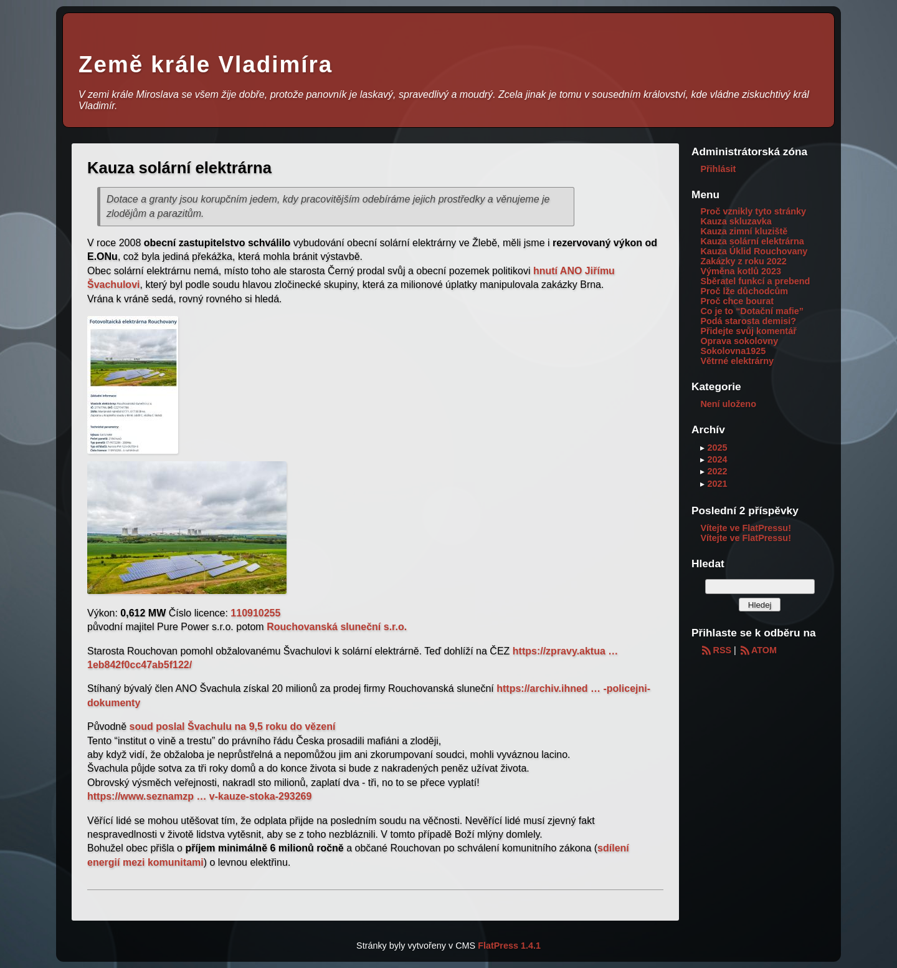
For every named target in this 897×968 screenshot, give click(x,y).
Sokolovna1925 (733, 351)
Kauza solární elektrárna (752, 241)
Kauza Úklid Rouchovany (753, 251)
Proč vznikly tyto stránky (753, 211)
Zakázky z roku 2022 (743, 261)
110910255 (255, 613)
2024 (717, 459)
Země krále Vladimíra (205, 64)
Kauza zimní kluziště (743, 231)
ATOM (758, 650)
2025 (717, 448)
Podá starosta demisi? (748, 321)
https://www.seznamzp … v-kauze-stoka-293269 (199, 796)
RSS (715, 650)
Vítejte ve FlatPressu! (745, 528)
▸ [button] (703, 448)
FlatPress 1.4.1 (509, 946)
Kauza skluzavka (735, 221)
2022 (717, 471)
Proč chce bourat (737, 301)
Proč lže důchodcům (744, 291)
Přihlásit (718, 169)
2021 (717, 484)
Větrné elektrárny (737, 361)
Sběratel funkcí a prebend (755, 281)
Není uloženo (728, 404)
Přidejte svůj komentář (748, 331)
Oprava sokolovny (739, 341)
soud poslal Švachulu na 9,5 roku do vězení (233, 726)
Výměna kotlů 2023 (740, 271)
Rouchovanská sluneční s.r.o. (337, 626)
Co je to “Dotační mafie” (752, 311)
